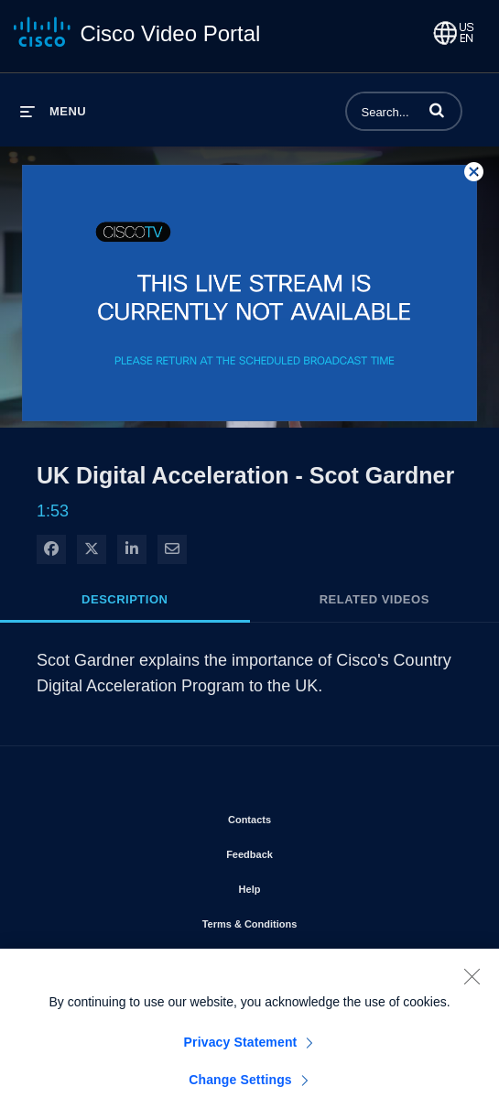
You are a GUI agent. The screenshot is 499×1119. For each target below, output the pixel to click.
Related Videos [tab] (374, 599)
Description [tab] (124, 599)
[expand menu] (53, 111)
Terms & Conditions (302, 920)
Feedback (301, 851)
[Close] (471, 981)
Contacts (301, 816)
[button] (436, 109)
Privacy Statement (241, 1047)
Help (302, 885)
